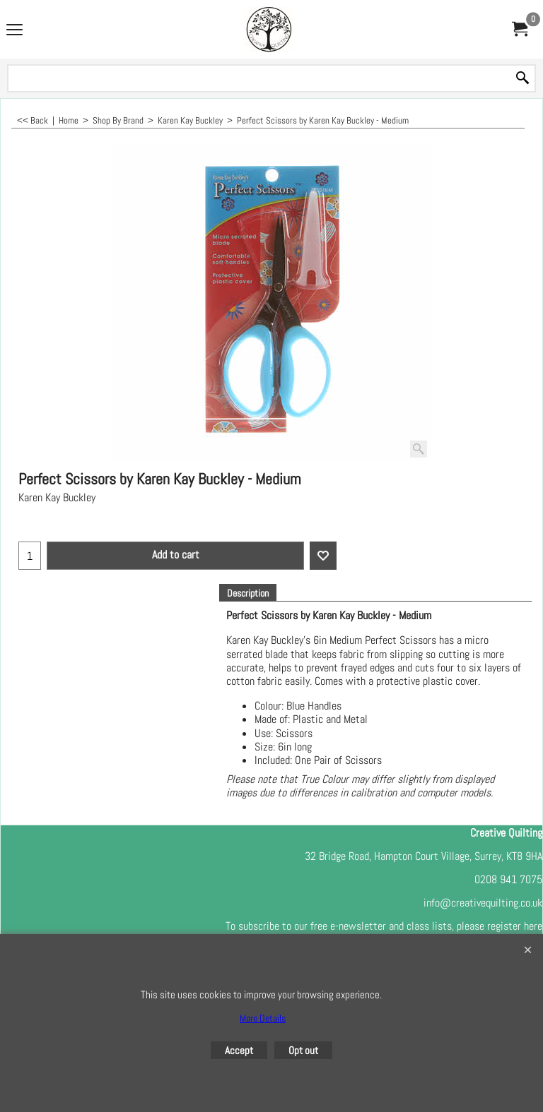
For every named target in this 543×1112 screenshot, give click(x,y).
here (533, 926)
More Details (263, 1018)
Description (248, 593)
